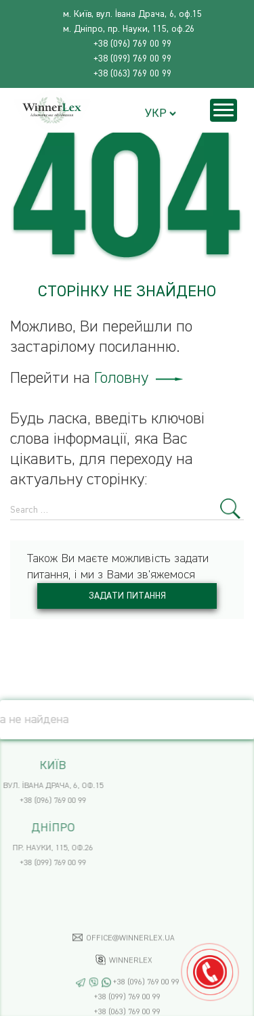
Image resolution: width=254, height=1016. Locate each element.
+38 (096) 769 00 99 (132, 44)
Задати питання (127, 596)
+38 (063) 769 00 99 (132, 73)
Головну (138, 378)
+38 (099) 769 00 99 (132, 59)
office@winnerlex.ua (130, 968)
